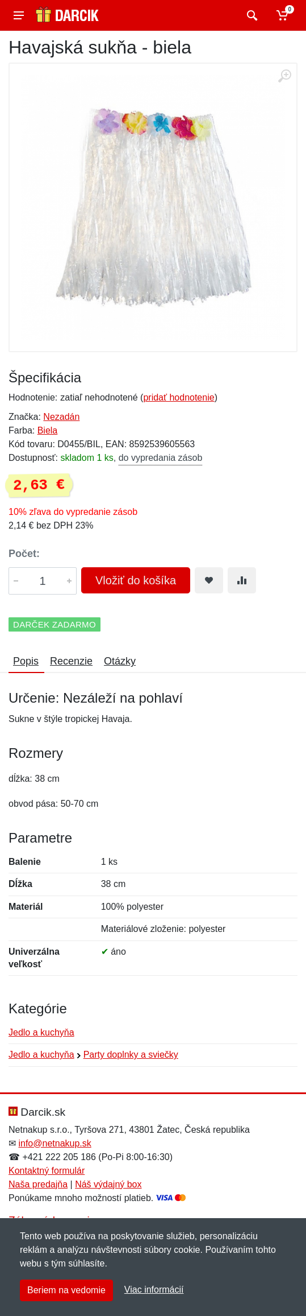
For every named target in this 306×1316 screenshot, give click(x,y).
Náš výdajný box (108, 1184)
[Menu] (19, 15)
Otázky (120, 661)
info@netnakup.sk (54, 1143)
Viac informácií (154, 1289)
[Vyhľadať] (251, 15)
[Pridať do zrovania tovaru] (242, 580)
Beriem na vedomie (66, 1290)
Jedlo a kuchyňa (41, 1032)
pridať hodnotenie (178, 397)
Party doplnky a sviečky (130, 1054)
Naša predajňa (38, 1184)
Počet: (24, 553)
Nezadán (61, 417)
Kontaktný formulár (47, 1170)
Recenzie (71, 661)
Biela (47, 430)
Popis (26, 661)
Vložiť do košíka (135, 580)
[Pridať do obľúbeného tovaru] (209, 580)
